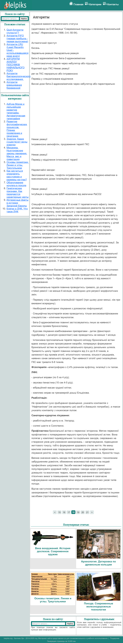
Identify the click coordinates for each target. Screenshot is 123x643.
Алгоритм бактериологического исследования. (18, 76)
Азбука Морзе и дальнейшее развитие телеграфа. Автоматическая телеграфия (16, 111)
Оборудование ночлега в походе (16, 184)
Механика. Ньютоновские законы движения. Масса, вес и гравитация (17, 153)
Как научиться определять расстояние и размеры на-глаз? (17, 175)
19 (78, 512)
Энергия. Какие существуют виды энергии (17, 142)
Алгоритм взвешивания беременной (14, 85)
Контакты (113, 4)
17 (69, 512)
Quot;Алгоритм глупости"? (15, 31)
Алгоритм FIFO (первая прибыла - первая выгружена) (17, 38)
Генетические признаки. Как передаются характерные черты (18, 192)
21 (87, 512)
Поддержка (114, 638)
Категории (95, 4)
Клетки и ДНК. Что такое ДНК (17, 210)
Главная (78, 4)
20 (83, 512)
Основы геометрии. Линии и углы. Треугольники (18, 165)
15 (59, 512)
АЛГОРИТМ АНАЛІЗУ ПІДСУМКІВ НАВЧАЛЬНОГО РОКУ (15, 65)
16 (64, 512)
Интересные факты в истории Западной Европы (17, 203)
